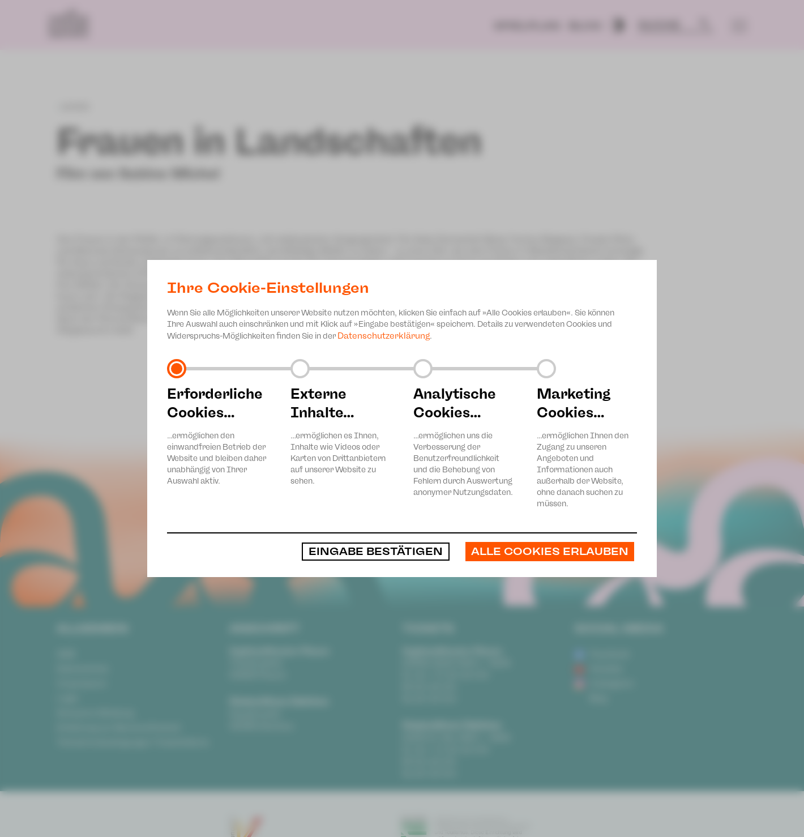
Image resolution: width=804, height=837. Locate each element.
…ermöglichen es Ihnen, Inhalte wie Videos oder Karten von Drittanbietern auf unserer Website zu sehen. (340, 435)
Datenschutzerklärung (383, 336)
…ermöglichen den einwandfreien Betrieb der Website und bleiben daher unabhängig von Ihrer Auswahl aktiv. (217, 435)
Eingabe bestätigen (376, 551)
